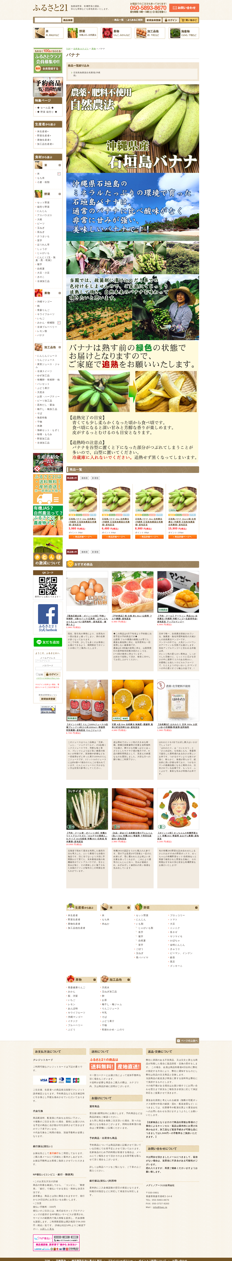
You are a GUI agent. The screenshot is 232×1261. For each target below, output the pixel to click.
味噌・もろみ (44, 434)
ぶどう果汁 (43, 388)
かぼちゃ (175, 940)
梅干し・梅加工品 (47, 409)
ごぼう (139, 949)
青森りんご (43, 310)
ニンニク (175, 928)
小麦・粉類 (43, 182)
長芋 (140, 932)
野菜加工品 (43, 438)
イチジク (73, 1021)
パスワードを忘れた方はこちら (48, 678)
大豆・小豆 (43, 272)
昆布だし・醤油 (46, 404)
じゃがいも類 (145, 928)
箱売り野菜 (43, 206)
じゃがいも (43, 253)
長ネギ (174, 932)
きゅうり (175, 949)
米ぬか (105, 923)
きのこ (41, 277)
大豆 (172, 923)
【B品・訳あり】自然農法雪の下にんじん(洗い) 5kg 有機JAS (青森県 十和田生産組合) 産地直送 (132, 836)
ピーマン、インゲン (181, 953)
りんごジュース (46, 360)
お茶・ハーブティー (48, 396)
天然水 (41, 392)
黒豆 (172, 961)
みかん (71, 991)
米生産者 (42, 131)
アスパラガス (44, 215)
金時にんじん (177, 945)
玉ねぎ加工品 (109, 991)
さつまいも (43, 236)
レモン (71, 1004)
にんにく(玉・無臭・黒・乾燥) (46, 258)
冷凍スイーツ (44, 371)
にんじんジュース (47, 355)
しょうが (42, 249)
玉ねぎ (41, 228)
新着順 (95, 478)
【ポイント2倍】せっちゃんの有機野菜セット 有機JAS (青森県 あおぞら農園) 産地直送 (178, 836)
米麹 (39, 426)
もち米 (41, 178)
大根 (39, 219)
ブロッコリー (177, 915)
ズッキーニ (176, 966)
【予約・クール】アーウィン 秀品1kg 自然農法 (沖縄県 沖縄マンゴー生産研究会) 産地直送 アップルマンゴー (177, 619)
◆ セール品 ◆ (45, 107)
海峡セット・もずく (48, 430)
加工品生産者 (44, 144)
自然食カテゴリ (81, 49)
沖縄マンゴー (44, 301)
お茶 (104, 1000)
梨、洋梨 (73, 996)
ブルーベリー (75, 1025)
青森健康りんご (77, 987)
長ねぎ (41, 232)
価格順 (84, 478)
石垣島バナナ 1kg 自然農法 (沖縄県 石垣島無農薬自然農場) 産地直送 (82, 522)
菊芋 (39, 264)
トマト (174, 919)
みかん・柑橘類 (46, 322)
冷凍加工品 (43, 281)
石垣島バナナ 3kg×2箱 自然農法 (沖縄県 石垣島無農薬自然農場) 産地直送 (182, 522)
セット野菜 (43, 202)
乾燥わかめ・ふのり (113, 1029)
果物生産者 (43, 140)
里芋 (39, 240)
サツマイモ (176, 936)
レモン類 (42, 331)
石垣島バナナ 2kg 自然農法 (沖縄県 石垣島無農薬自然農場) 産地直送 (116, 522)
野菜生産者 (43, 135)
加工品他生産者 (77, 928)
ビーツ (41, 223)
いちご (41, 318)
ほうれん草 (43, 244)
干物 (39, 421)
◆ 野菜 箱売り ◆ (47, 112)
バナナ (41, 335)
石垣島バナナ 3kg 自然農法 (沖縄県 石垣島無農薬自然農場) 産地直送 (149, 522)
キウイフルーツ (46, 314)
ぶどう (71, 1029)
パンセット (43, 384)
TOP (68, 49)
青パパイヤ (142, 957)
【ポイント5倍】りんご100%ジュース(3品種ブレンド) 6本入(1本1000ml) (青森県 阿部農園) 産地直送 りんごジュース (87, 727)
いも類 (139, 923)
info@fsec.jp (160, 1207)
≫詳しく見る (47, 1229)
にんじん (42, 211)
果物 (94, 49)
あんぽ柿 (73, 1008)
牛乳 (104, 1012)
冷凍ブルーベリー (47, 327)
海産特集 (42, 417)
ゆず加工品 (43, 375)
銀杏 (172, 957)
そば (39, 413)
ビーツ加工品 (44, 400)
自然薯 (41, 268)
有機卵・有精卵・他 (48, 379)
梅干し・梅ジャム (112, 1004)
